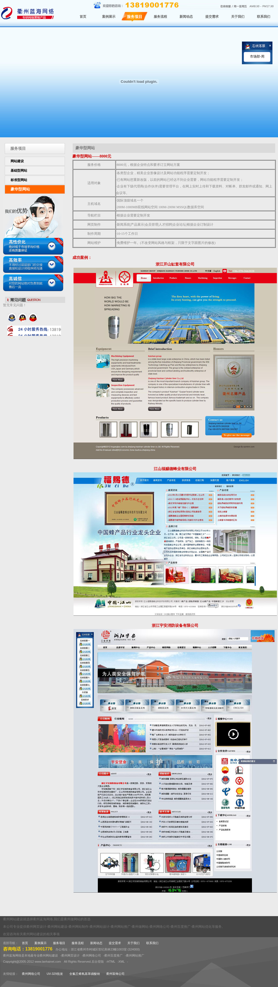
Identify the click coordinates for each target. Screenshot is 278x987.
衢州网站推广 (135, 955)
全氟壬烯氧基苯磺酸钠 (84, 973)
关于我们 (133, 943)
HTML (111, 961)
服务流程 (78, 943)
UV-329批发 (55, 973)
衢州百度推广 (113, 955)
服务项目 (59, 943)
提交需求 (115, 943)
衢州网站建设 (49, 955)
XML (121, 961)
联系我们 (152, 943)
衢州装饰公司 (115, 973)
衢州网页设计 (70, 955)
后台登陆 (98, 961)
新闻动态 (96, 943)
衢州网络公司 (92, 955)
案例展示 (40, 943)
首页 (25, 943)
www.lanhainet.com (48, 961)
